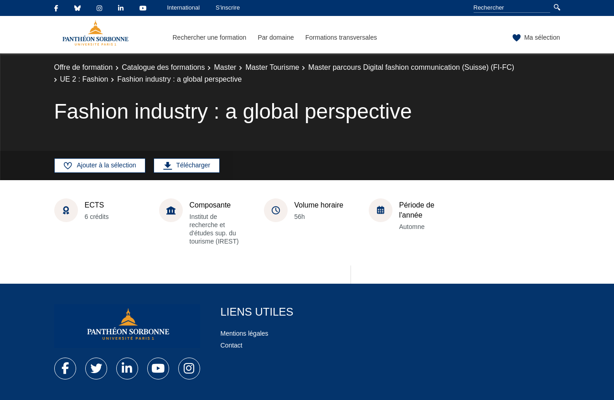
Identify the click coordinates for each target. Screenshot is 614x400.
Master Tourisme (272, 67)
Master (225, 67)
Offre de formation (83, 67)
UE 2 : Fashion (84, 79)
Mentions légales (244, 333)
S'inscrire (228, 7)
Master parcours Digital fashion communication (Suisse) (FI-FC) (411, 67)
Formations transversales (341, 37)
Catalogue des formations (163, 67)
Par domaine (276, 37)
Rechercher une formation (210, 37)
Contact (232, 345)
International (183, 7)
